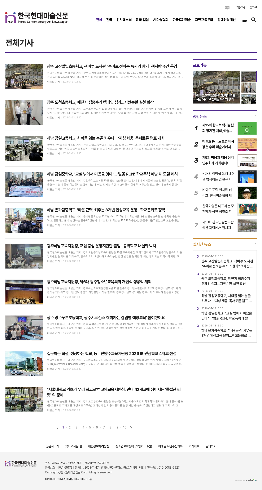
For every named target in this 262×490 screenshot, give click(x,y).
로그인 (253, 7)
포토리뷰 (200, 65)
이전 (57, 427)
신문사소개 (52, 446)
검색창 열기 (253, 19)
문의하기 (211, 446)
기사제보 (194, 446)
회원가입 (241, 7)
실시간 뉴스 (202, 244)
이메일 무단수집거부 (170, 446)
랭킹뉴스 (200, 116)
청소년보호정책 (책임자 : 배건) (133, 446)
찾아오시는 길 (73, 446)
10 (124, 427)
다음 (131, 427)
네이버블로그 (227, 8)
